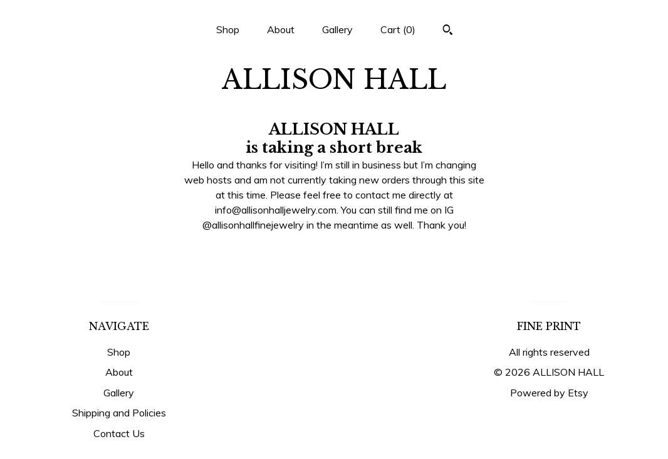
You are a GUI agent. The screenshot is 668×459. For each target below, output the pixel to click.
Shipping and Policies (119, 412)
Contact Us (119, 433)
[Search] (447, 31)
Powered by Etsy (549, 392)
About (281, 29)
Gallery (337, 29)
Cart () (397, 29)
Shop (227, 29)
